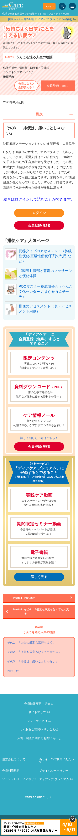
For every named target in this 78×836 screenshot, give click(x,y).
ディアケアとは (37, 720)
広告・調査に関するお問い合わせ (39, 738)
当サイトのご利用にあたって (56, 761)
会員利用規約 (11, 770)
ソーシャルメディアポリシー (19, 781)
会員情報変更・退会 (37, 703)
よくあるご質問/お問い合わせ (39, 729)
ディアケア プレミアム (54, 779)
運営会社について (13, 759)
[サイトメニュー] (72, 6)
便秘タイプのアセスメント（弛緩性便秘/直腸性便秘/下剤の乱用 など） (45, 256)
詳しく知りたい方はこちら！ (39, 438)
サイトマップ (37, 712)
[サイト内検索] (62, 6)
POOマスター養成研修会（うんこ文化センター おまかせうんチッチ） (45, 292)
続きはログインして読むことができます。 (39, 199)
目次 (39, 114)
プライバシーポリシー (53, 770)
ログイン (49, 6)
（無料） (58, 86)
